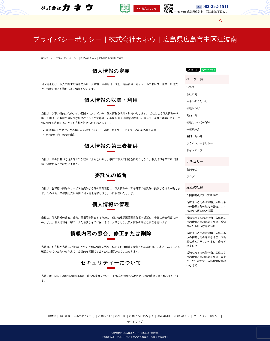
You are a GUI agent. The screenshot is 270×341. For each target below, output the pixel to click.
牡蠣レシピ (111, 19)
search (220, 19)
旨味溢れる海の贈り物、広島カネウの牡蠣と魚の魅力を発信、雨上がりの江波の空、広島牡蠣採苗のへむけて (206, 255)
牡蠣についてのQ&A (150, 19)
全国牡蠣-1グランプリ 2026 (202, 191)
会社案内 (68, 19)
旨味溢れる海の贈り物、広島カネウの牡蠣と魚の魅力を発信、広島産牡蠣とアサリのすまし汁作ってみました (206, 236)
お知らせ (192, 166)
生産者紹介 (174, 19)
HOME (55, 19)
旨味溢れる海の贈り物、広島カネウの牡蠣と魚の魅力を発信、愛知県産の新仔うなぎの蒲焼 (206, 218)
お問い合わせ (205, 19)
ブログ (189, 19)
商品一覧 (127, 19)
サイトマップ (194, 146)
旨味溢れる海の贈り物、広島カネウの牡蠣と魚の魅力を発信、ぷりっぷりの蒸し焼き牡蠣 (206, 203)
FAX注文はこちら (146, 8)
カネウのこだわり (89, 19)
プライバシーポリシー (200, 139)
